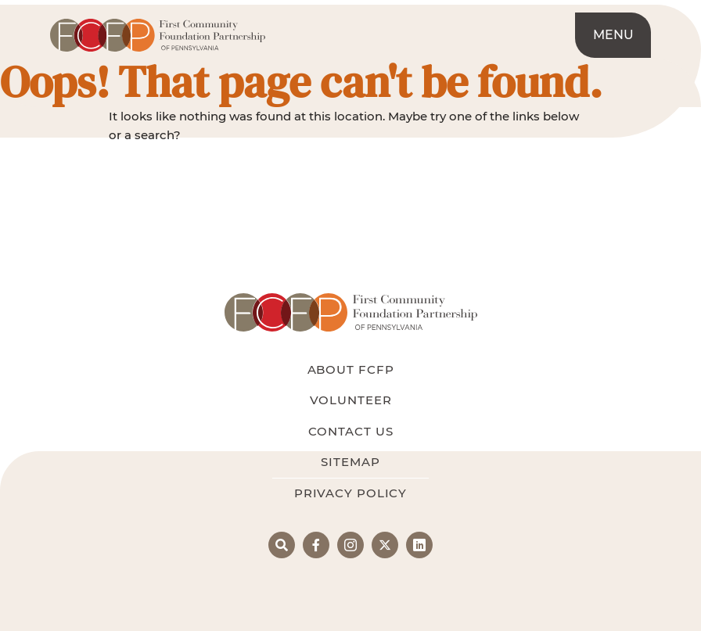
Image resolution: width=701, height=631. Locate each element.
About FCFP (350, 369)
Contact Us (351, 431)
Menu (613, 34)
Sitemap (350, 461)
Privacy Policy (350, 493)
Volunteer (351, 400)
